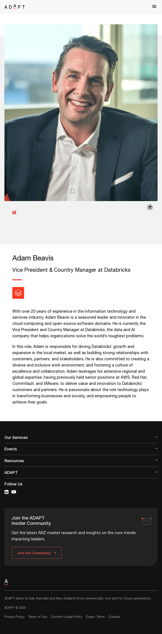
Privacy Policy (14, 617)
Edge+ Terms (95, 617)
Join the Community (34, 553)
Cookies (114, 617)
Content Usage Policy (66, 617)
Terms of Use (37, 617)
